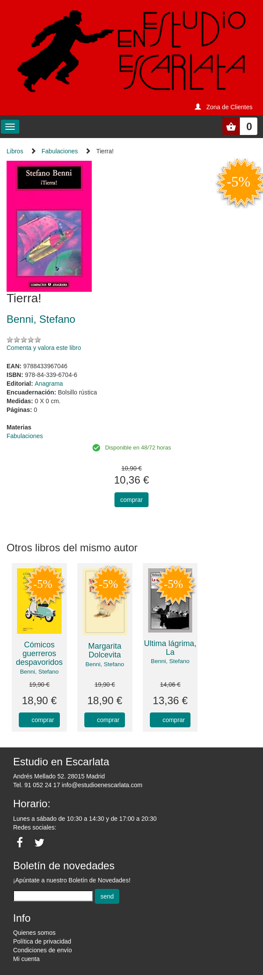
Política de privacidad (42, 941)
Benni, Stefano (39, 671)
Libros (15, 151)
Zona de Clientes (229, 107)
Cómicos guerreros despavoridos (39, 653)
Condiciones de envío (42, 950)
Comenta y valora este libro (44, 347)
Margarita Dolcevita (104, 650)
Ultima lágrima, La (170, 648)
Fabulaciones (60, 151)
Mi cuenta (26, 958)
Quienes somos (34, 932)
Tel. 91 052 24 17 (36, 784)
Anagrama (49, 383)
